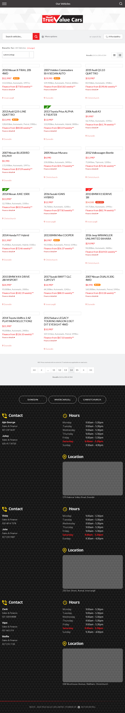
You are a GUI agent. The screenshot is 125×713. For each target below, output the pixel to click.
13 (65, 370)
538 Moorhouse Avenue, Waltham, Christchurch (85, 683)
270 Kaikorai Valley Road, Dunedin (79, 496)
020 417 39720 (9, 443)
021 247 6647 (8, 429)
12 (59, 370)
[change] (31, 48)
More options (49, 36)
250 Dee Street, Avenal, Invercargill (79, 590)
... (48, 370)
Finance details (8, 90)
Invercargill (62, 399)
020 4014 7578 (9, 522)
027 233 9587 (8, 536)
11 (54, 370)
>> (88, 370)
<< (36, 370)
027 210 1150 (8, 643)
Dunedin (33, 399)
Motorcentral (87, 706)
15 (77, 370)
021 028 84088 (9, 616)
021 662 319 (8, 629)
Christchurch (92, 399)
